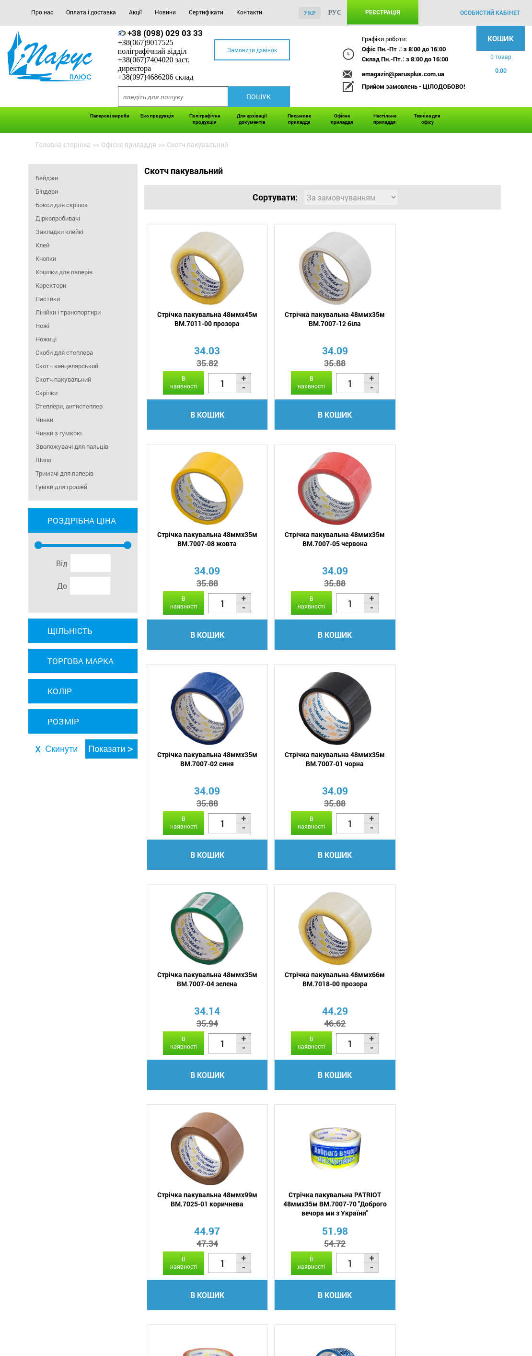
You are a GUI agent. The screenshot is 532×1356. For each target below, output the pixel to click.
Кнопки (45, 258)
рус (335, 12)
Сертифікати (206, 12)
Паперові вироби (109, 116)
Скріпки (46, 392)
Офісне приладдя (342, 119)
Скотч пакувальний (63, 379)
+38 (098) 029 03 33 (165, 32)
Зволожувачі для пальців (71, 446)
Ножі (42, 325)
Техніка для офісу (427, 119)
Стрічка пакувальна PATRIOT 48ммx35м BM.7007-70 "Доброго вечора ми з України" (202, 985)
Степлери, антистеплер (69, 406)
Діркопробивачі (57, 218)
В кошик (202, 415)
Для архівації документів (252, 119)
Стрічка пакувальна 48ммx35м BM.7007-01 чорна (439, 540)
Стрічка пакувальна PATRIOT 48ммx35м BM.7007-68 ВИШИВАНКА (439, 985)
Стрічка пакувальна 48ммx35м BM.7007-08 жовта (439, 319)
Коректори (50, 285)
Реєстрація (382, 12)
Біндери (46, 191)
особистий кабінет (490, 12)
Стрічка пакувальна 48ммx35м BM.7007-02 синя (321, 540)
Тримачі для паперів (64, 473)
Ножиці (46, 339)
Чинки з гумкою (58, 433)
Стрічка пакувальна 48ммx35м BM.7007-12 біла (321, 319)
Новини (165, 12)
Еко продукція (157, 116)
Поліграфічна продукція (204, 119)
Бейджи (46, 178)
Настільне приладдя (384, 119)
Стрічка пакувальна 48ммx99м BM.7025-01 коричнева (439, 760)
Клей (42, 245)
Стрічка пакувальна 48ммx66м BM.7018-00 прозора (321, 760)
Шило (43, 460)
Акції (135, 12)
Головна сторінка (63, 144)
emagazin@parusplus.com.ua (403, 74)
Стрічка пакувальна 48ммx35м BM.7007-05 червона (202, 540)
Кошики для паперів (64, 272)
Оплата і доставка (91, 12)
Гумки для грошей (61, 486)
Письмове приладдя (299, 119)
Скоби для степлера (64, 352)
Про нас (42, 12)
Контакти (249, 12)
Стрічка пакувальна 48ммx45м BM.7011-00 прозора (202, 319)
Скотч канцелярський (66, 366)
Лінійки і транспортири (68, 312)
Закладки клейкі (59, 231)
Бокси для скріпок (61, 204)
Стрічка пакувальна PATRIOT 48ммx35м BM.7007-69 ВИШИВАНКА (321, 985)
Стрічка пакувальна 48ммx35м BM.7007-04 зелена (202, 760)
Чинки (44, 419)
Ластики (47, 298)
